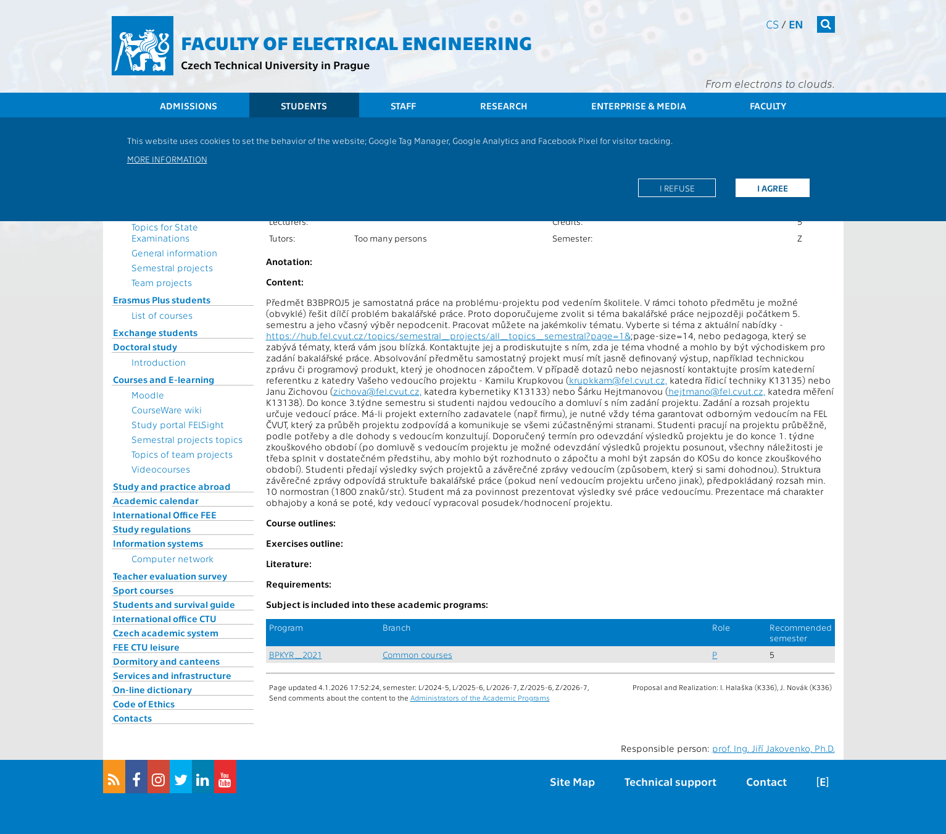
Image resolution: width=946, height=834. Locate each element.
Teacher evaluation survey (170, 575)
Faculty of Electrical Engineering (356, 42)
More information (167, 159)
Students (304, 105)
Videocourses (160, 468)
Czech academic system (165, 632)
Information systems (158, 543)
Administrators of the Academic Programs (480, 697)
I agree (772, 188)
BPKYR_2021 (295, 654)
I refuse (677, 188)
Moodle (147, 394)
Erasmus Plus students (161, 299)
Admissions (188, 105)
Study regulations (152, 528)
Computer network (172, 558)
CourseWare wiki (166, 409)
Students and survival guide (174, 604)
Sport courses (143, 590)
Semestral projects (172, 267)
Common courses (417, 654)
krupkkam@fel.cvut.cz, (618, 379)
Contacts (132, 717)
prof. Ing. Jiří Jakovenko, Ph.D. (773, 748)
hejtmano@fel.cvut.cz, (716, 391)
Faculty (768, 105)
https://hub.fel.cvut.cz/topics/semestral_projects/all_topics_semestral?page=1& (448, 335)
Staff (403, 105)
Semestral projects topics (187, 439)
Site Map (572, 781)
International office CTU (165, 618)
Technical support (670, 781)
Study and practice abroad (172, 486)
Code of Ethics (144, 703)
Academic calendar (156, 500)
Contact (766, 781)
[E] (822, 781)
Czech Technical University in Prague (275, 64)
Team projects (161, 282)
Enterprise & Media (638, 105)
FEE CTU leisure (146, 646)
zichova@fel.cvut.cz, (377, 391)
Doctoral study (145, 346)
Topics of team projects (182, 454)
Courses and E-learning (163, 379)
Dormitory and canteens (166, 661)
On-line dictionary (152, 689)
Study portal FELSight (177, 424)
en (796, 23)
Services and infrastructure (172, 675)
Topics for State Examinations (164, 232)
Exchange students (155, 332)
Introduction (158, 362)
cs (772, 23)
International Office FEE (165, 514)
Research (504, 105)
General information (174, 252)
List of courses (162, 315)
